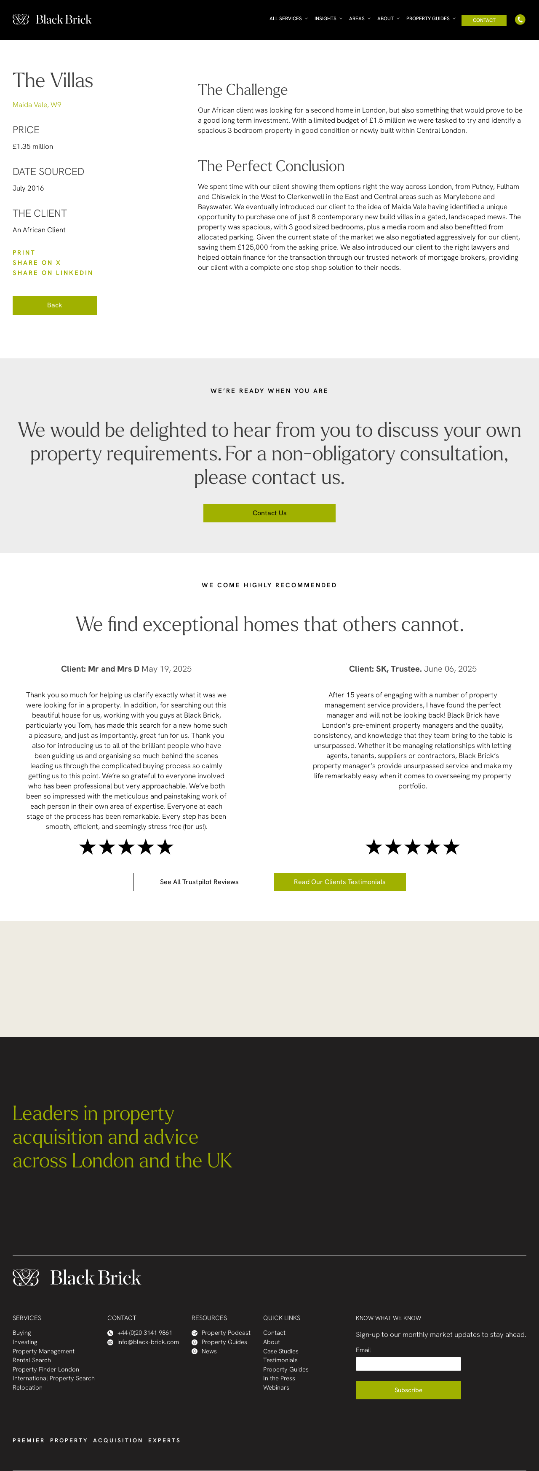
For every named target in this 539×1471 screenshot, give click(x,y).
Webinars (276, 1387)
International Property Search (54, 1378)
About (385, 18)
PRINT (24, 252)
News (204, 1351)
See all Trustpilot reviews (199, 881)
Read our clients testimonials (340, 881)
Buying (22, 1333)
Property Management (44, 1351)
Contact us (270, 512)
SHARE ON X (37, 262)
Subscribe (408, 1390)
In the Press (279, 1378)
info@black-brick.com (143, 1342)
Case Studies (281, 1351)
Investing (25, 1342)
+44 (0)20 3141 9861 (139, 1333)
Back (54, 305)
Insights (325, 18)
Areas (357, 18)
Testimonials (280, 1360)
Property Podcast (221, 1333)
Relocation (28, 1387)
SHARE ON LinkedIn (53, 273)
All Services (286, 18)
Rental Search (32, 1360)
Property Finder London (46, 1369)
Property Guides (428, 18)
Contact (484, 20)
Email (363, 1350)
